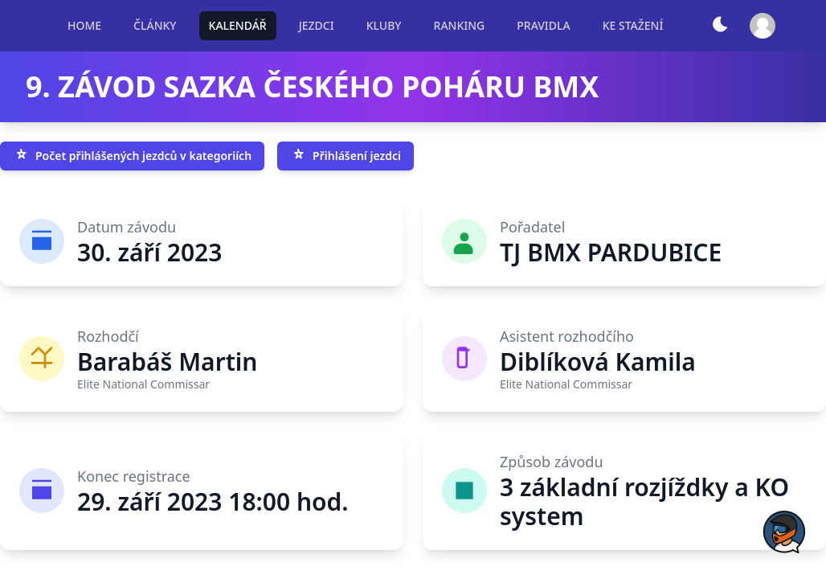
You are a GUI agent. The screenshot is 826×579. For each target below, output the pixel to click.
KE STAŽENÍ (633, 25)
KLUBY (384, 25)
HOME (84, 25)
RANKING (459, 25)
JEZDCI (316, 25)
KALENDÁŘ (238, 25)
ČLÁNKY (154, 25)
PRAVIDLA (543, 25)
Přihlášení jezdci (345, 156)
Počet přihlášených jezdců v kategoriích (132, 156)
